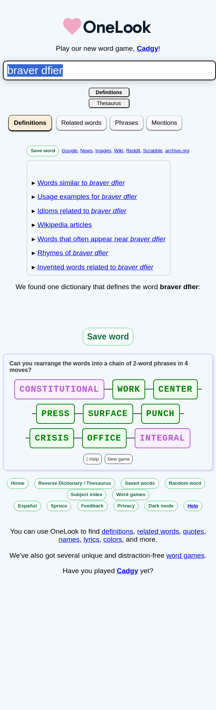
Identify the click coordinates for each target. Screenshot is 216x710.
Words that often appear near (101, 239)
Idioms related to (81, 211)
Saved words (140, 489)
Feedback (92, 512)
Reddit (133, 150)
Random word (185, 489)
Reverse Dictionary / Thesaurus (74, 489)
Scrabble (152, 150)
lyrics (92, 546)
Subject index (87, 501)
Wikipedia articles (64, 225)
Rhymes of (72, 253)
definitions (117, 538)
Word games (130, 501)
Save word (43, 150)
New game (119, 465)
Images (103, 150)
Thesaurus (109, 103)
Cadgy (147, 48)
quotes (193, 538)
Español (27, 512)
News (86, 150)
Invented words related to (95, 267)
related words (158, 538)
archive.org (177, 150)
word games (185, 562)
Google (69, 150)
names (69, 546)
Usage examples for (87, 196)
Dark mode (161, 512)
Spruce (59, 512)
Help (94, 465)
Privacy (126, 512)
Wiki (118, 150)
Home (17, 489)
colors (112, 546)
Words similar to (81, 183)
